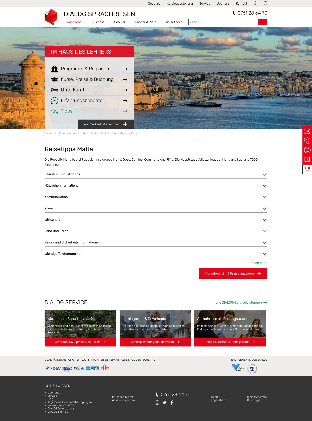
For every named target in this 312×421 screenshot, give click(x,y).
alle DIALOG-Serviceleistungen (239, 302)
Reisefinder (174, 22)
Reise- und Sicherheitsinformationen (72, 242)
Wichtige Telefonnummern (64, 254)
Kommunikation (56, 197)
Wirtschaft (52, 220)
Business (98, 22)
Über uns (223, 3)
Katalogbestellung (180, 3)
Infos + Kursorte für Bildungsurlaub (227, 342)
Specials (154, 3)
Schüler (119, 22)
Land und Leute (56, 231)
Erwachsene (73, 22)
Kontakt (241, 3)
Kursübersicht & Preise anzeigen (233, 273)
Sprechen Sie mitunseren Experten (123, 398)
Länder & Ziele (145, 22)
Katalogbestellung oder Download (152, 342)
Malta (94, 133)
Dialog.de (50, 133)
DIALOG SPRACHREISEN (99, 14)
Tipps (134, 133)
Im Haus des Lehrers (81, 51)
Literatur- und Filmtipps (62, 174)
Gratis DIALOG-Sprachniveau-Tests (77, 342)
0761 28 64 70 (252, 13)
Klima (49, 208)
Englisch (83, 133)
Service (204, 3)
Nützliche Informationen (63, 185)
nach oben (259, 263)
